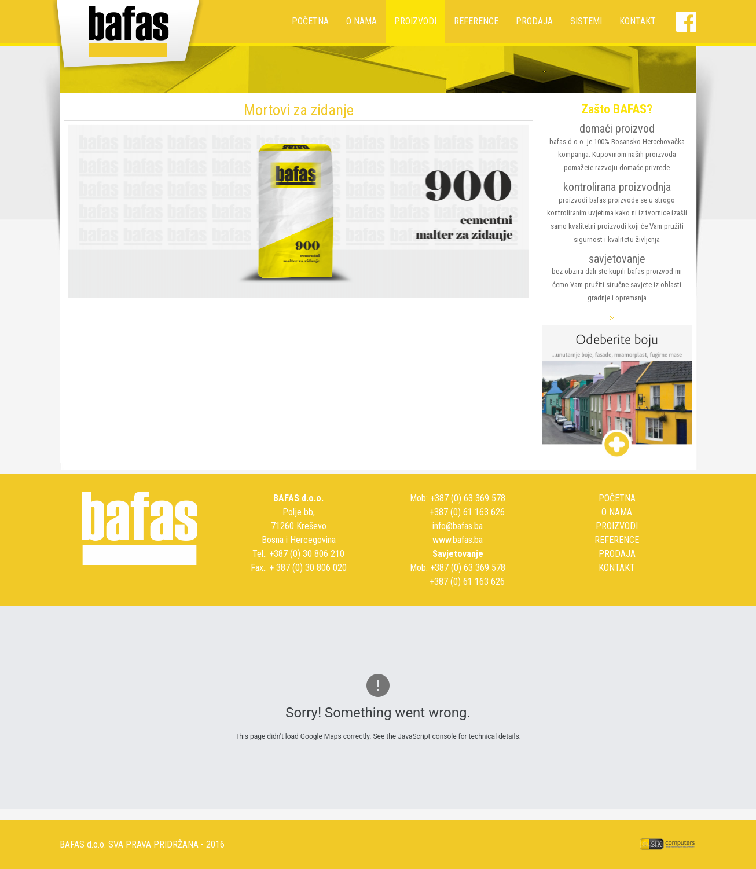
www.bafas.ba (457, 539)
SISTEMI (586, 21)
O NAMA (361, 21)
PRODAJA (534, 21)
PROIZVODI (415, 21)
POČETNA (310, 21)
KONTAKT (637, 21)
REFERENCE (476, 21)
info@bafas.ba (457, 525)
